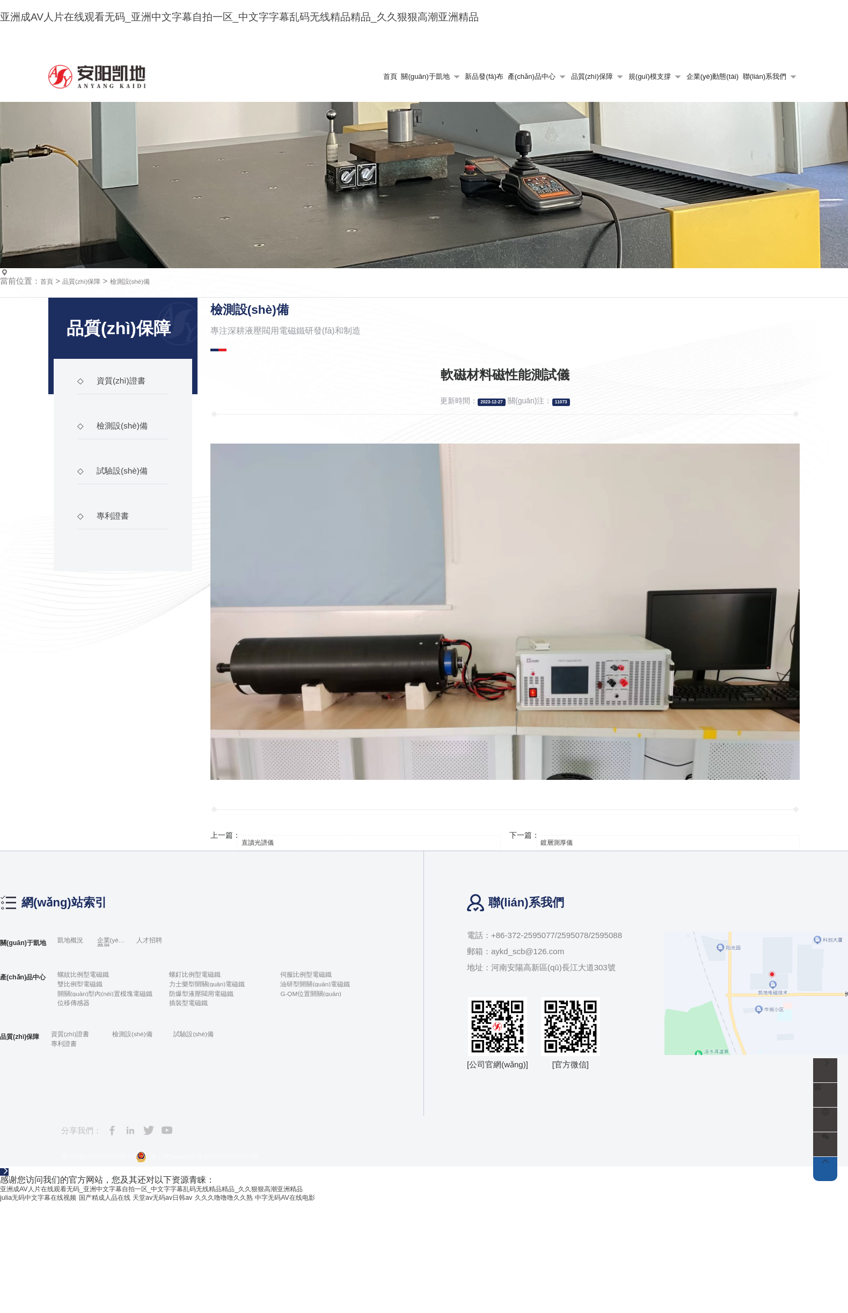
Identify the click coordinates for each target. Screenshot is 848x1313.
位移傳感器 (93, 1105)
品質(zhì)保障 (89, 377)
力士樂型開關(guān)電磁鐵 (223, 1080)
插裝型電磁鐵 (204, 1105)
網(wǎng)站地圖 (675, 66)
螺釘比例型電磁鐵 (212, 1068)
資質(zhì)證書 (116, 486)
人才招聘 (189, 1033)
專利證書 (106, 621)
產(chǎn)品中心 (30, 1067)
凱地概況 (90, 1033)
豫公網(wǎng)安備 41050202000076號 (231, 1266)
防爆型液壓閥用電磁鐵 (220, 1092)
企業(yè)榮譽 (138, 1033)
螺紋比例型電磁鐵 (105, 1068)
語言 (778, 66)
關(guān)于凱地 (30, 1033)
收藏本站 (734, 66)
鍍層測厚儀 (568, 932)
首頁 (48, 377)
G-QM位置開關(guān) (325, 1092)
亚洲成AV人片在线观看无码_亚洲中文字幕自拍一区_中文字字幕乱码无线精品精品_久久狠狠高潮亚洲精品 (201, 1299)
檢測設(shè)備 (148, 377)
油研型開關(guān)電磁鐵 (330, 1080)
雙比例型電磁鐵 (101, 1080)
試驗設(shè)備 (117, 576)
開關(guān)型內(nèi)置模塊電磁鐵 (116, 1092)
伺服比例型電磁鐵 (319, 1068)
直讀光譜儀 (269, 932)
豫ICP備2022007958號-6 (106, 1265)
